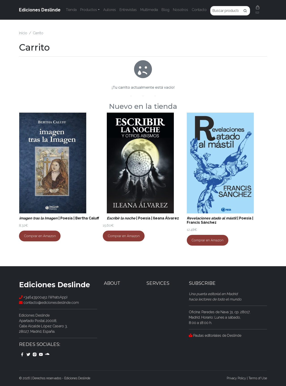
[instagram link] (35, 354)
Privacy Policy (236, 378)
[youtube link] (41, 354)
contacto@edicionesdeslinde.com (49, 302)
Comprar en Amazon (40, 236)
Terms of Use (257, 378)
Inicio (23, 33)
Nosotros (180, 10)
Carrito (38, 33)
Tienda (71, 10)
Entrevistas (128, 10)
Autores (109, 10)
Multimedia (149, 10)
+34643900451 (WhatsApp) (43, 297)
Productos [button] (88, 10)
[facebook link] (22, 354)
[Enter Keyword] (225, 10)
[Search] (245, 10)
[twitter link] (28, 354)
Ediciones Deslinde (40, 10)
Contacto (199, 10)
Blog (165, 10)
